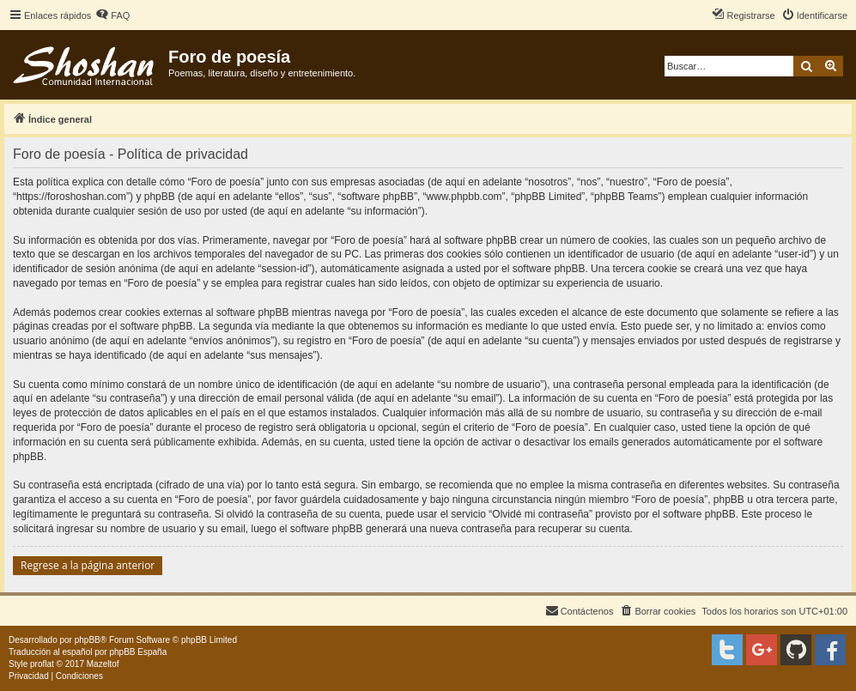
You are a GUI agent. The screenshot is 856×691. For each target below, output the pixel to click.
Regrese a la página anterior (88, 565)
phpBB (87, 640)
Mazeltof (103, 664)
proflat (42, 664)
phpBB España (138, 652)
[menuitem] (112, 15)
